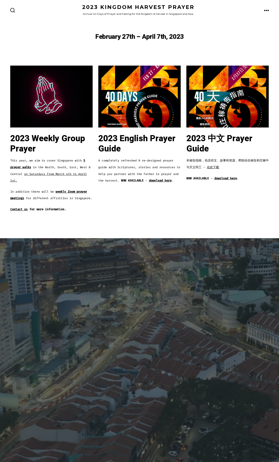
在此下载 (213, 167)
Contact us (19, 209)
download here (160, 180)
